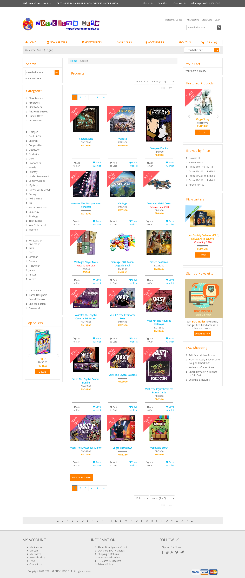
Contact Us (180, 3)
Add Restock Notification (202, 355)
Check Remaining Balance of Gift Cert (203, 373)
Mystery (33, 185)
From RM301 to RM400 (202, 180)
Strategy (33, 216)
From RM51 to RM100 (201, 167)
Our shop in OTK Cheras (111, 550)
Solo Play (34, 211)
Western (33, 229)
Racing (32, 194)
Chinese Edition (37, 303)
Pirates (32, 274)
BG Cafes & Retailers (109, 560)
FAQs (32, 560)
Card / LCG (35, 136)
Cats (31, 248)
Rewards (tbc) (37, 557)
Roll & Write (35, 198)
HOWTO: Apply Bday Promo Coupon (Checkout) (204, 361)
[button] (27, 354)
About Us (148, 3)
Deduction (34, 149)
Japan (32, 270)
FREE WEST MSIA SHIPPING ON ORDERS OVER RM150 (87, 3)
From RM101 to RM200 (202, 171)
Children (33, 140)
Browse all (34, 308)
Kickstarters (35, 107)
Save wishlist (97, 164)
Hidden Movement (39, 176)
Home (73, 60)
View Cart (207, 19)
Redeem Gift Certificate (202, 367)
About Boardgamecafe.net (112, 547)
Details (42, 371)
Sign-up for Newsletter (174, 547)
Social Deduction (38, 207)
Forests (33, 261)
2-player (33, 131)
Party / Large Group (40, 189)
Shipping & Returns (199, 379)
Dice (31, 158)
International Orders (109, 557)
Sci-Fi (32, 203)
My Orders (35, 554)
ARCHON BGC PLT (61, 571)
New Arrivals (36, 98)
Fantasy (33, 171)
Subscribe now (202, 333)
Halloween (34, 265)
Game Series (36, 290)
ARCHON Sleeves (38, 111)
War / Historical (37, 225)
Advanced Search (34, 78)
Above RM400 (196, 184)
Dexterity (34, 154)
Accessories (35, 120)
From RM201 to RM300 (202, 175)
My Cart (33, 550)
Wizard (32, 279)
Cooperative (35, 145)
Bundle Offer (36, 116)
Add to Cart (76, 164)
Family (32, 167)
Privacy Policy (105, 564)
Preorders (34, 102)
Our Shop (163, 3)
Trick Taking (35, 220)
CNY (31, 252)
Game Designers (38, 295)
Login (46, 3)
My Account (193, 19)
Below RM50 (196, 162)
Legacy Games (37, 180)
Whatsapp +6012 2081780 (205, 3)
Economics (35, 163)
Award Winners (37, 299)
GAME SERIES (124, 42)
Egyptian (33, 256)
